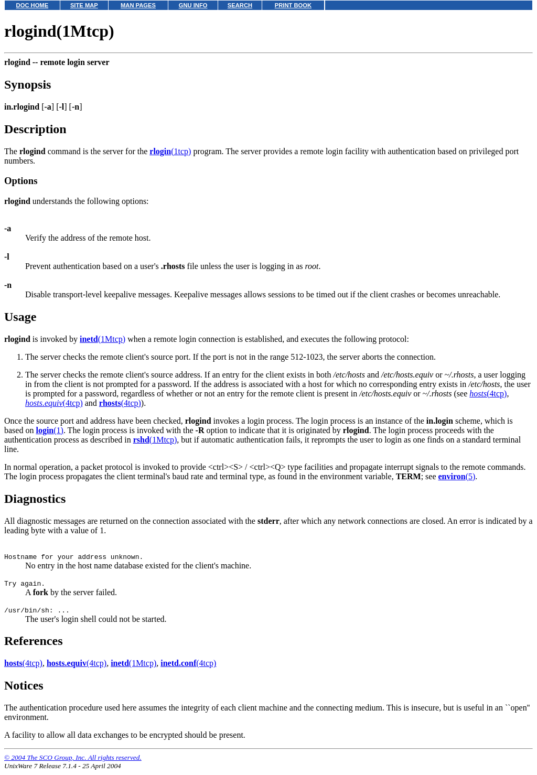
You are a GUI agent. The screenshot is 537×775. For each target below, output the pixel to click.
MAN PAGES (138, 5)
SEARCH (240, 5)
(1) (49, 430)
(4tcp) (488, 393)
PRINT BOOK (293, 5)
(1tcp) (170, 151)
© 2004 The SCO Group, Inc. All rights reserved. (73, 762)
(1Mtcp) (102, 339)
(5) (457, 476)
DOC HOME (32, 5)
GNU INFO (193, 5)
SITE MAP (84, 5)
